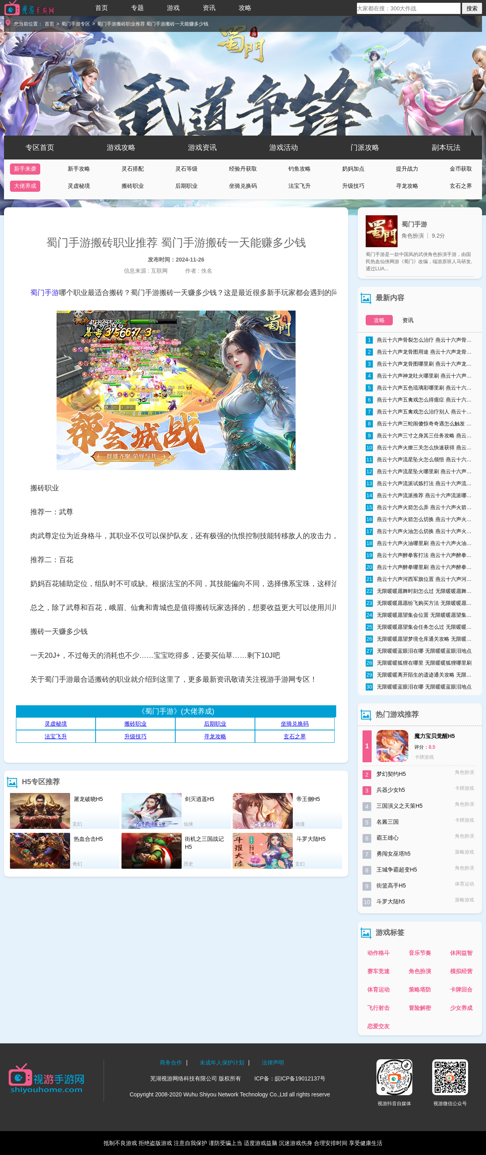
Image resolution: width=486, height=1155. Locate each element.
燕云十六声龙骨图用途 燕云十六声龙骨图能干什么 (420, 352)
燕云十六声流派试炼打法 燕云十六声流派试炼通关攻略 (420, 483)
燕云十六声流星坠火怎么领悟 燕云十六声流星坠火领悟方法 (420, 459)
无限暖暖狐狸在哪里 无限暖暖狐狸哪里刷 (419, 663)
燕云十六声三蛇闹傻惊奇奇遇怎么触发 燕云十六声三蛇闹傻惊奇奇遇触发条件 (420, 423)
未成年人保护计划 (222, 1062)
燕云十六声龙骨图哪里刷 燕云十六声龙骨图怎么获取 (420, 364)
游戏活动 (283, 148)
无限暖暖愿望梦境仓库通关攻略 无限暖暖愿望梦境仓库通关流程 (420, 639)
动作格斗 (378, 953)
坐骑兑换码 (243, 186)
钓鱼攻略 (299, 168)
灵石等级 (186, 168)
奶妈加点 (353, 168)
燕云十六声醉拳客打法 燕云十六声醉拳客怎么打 (420, 555)
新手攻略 (79, 168)
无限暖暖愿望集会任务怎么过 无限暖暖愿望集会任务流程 (420, 627)
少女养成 (461, 1008)
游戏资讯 (202, 148)
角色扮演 (420, 971)
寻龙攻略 (407, 186)
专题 (137, 7)
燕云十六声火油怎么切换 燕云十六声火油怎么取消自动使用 (420, 531)
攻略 (245, 7)
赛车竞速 (378, 971)
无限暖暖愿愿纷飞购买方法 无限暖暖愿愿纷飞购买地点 (420, 603)
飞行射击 (378, 1008)
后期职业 (186, 186)
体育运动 (378, 989)
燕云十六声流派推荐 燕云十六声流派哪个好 (420, 495)
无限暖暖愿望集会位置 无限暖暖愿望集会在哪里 (420, 615)
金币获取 (461, 168)
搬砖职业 (133, 186)
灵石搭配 (133, 168)
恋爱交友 (378, 1026)
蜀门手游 (44, 293)
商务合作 (171, 1062)
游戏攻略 (121, 148)
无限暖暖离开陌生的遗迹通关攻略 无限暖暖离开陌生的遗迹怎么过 (420, 675)
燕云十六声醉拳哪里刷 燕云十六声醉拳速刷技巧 (420, 567)
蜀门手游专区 (75, 24)
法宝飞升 (299, 186)
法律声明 (273, 1062)
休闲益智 (461, 953)
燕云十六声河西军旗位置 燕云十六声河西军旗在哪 (420, 579)
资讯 (209, 7)
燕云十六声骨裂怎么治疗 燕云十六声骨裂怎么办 (420, 340)
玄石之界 (461, 186)
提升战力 (407, 168)
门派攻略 (365, 148)
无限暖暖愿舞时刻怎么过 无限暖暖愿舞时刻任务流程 (420, 591)
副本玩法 (446, 148)
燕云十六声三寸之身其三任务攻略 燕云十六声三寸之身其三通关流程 (420, 435)
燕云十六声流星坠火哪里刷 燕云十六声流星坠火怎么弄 (420, 471)
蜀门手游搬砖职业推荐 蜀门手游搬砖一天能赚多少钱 (152, 24)
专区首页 (39, 148)
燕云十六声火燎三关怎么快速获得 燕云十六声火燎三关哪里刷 (420, 447)
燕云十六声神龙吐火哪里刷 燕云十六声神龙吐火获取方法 (420, 376)
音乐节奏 (420, 953)
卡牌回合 (461, 989)
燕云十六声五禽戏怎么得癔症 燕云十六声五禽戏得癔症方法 (420, 399)
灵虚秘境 (79, 186)
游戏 (173, 7)
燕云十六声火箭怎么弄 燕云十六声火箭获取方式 (420, 507)
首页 (101, 7)
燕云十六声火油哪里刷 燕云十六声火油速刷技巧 (420, 543)
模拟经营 (461, 971)
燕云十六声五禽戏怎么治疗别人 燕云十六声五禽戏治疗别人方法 (420, 411)
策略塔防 (420, 989)
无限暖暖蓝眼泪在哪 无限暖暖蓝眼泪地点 (419, 651)
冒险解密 (420, 1008)
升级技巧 (353, 186)
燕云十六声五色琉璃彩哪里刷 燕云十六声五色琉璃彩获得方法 (420, 388)
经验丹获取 (243, 168)
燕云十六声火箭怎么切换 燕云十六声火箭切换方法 (420, 519)
